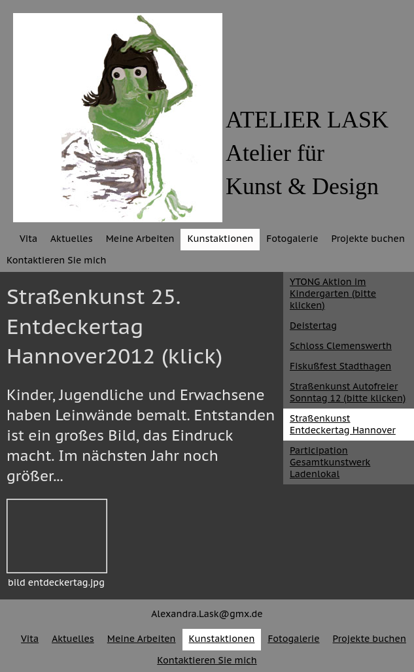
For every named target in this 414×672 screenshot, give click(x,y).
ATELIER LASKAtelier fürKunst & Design (307, 153)
